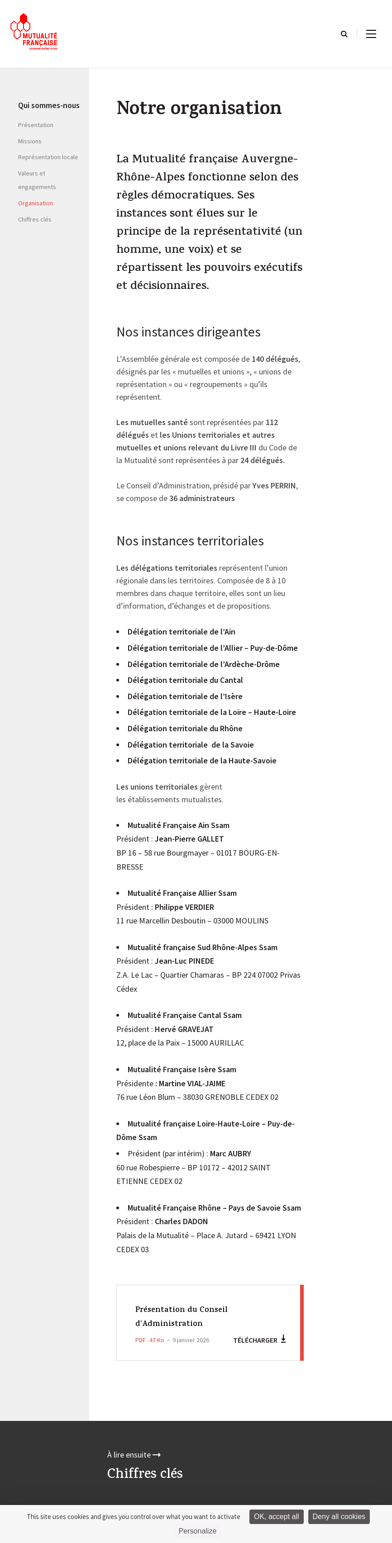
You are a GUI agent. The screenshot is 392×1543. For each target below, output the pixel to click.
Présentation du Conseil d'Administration (188, 1317)
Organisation (35, 203)
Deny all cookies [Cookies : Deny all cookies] (339, 1516)
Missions (30, 141)
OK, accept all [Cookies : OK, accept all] (276, 1516)
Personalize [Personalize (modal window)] (198, 1531)
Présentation (35, 125)
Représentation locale (48, 157)
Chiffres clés (35, 219)
